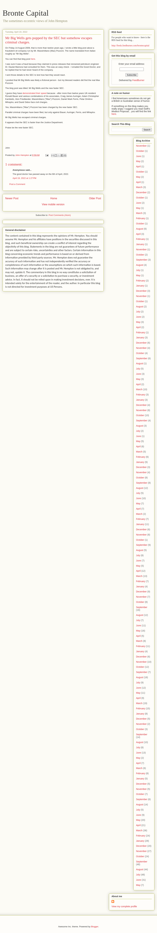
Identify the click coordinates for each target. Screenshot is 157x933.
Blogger (94, 926)
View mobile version (53, 204)
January (140, 244)
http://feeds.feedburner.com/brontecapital (130, 45)
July (138, 270)
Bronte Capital (26, 13)
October (140, 151)
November (141, 145)
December (141, 192)
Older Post (95, 198)
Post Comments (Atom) (60, 215)
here (33, 59)
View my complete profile (124, 906)
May (138, 161)
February (140, 218)
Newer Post (11, 198)
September (141, 259)
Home (53, 198)
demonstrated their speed (35, 93)
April (138, 166)
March (139, 187)
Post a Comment (17, 184)
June (138, 156)
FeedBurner (138, 80)
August (139, 228)
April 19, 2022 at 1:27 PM (24, 178)
